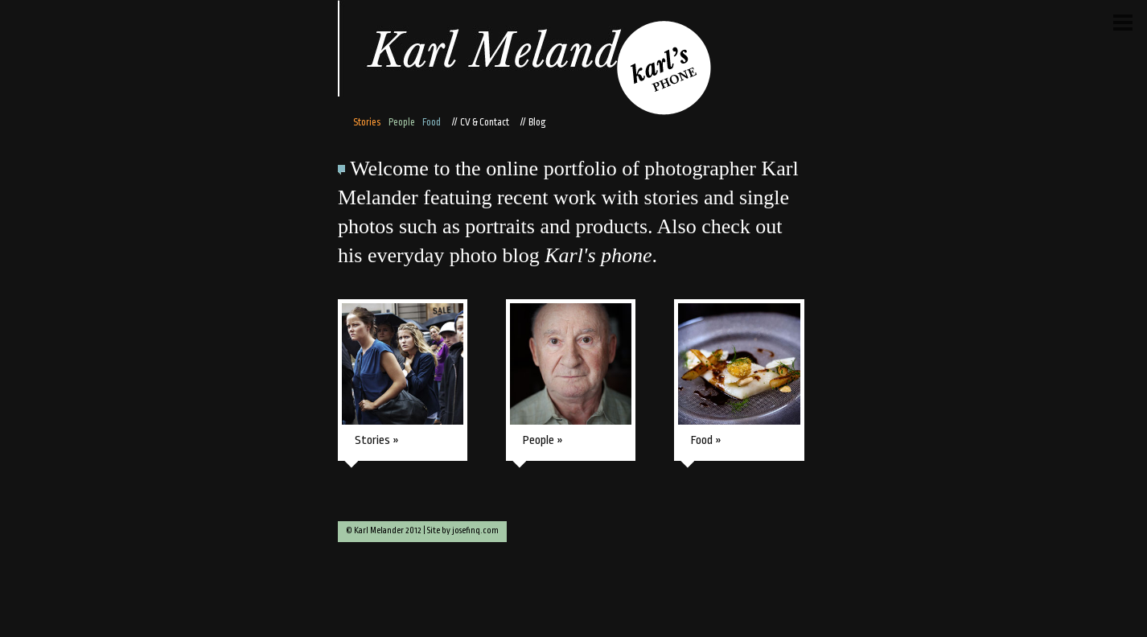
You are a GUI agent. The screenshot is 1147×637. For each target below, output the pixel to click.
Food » (706, 440)
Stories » (377, 440)
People (401, 122)
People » (543, 440)
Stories (366, 122)
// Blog (531, 122)
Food (431, 122)
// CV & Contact (479, 122)
